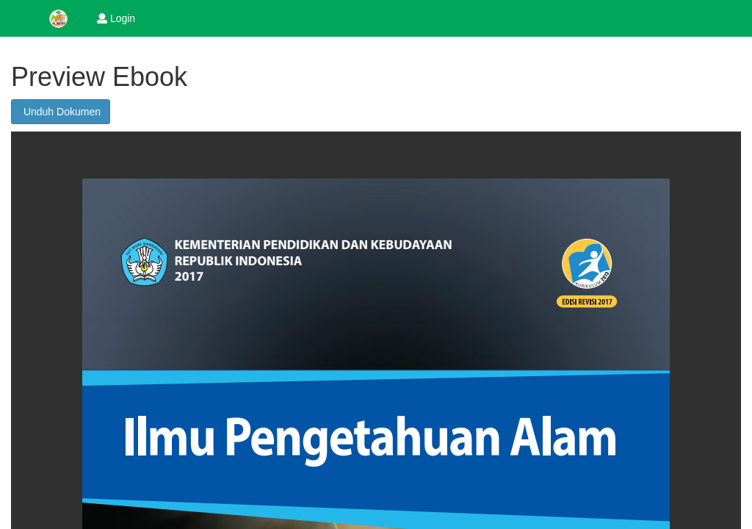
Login (116, 18)
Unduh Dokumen (61, 112)
